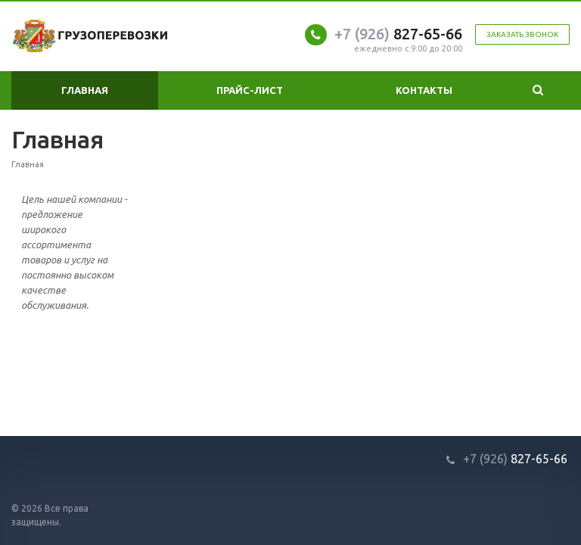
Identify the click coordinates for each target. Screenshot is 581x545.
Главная (84, 90)
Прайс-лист (249, 90)
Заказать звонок (522, 34)
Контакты (424, 90)
